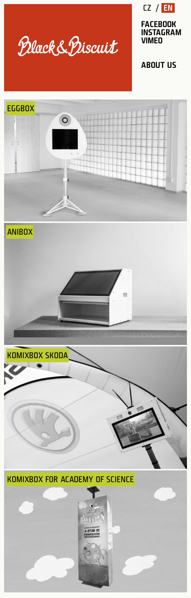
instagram (161, 32)
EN (168, 8)
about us (158, 65)
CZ (147, 8)
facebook (158, 24)
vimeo (151, 40)
